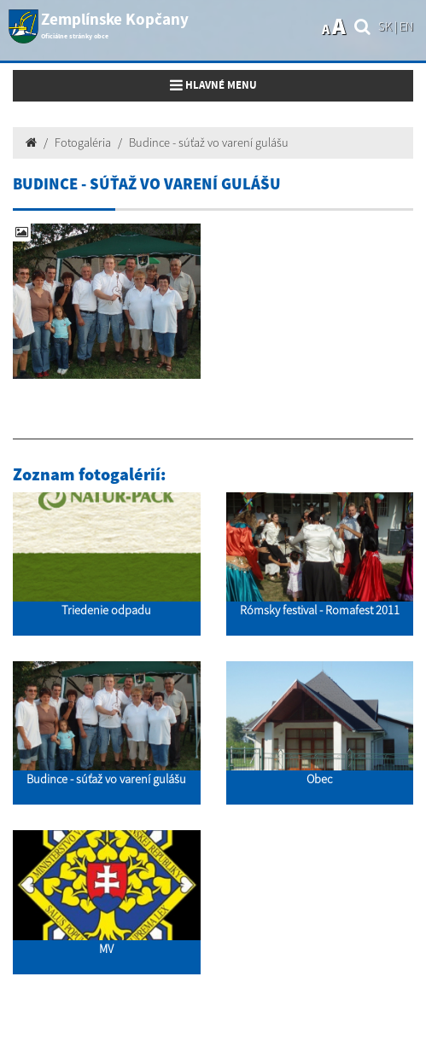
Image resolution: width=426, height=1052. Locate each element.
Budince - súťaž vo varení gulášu (209, 142)
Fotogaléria (83, 142)
